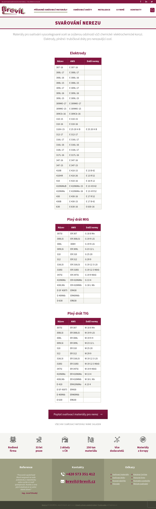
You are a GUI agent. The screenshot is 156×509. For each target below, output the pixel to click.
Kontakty (136, 10)
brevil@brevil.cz (80, 481)
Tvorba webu (102, 505)
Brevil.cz (44, 505)
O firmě (120, 10)
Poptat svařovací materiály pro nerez (76, 414)
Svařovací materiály (121, 474)
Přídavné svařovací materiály (50, 10)
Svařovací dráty (82, 10)
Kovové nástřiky (119, 480)
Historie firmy (139, 477)
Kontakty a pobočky (141, 480)
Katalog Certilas (140, 474)
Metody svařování (140, 483)
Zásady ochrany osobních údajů (86, 505)
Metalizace (104, 10)
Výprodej (116, 483)
